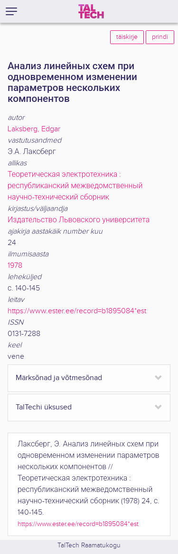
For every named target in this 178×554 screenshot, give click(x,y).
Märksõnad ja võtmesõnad (59, 377)
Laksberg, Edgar (34, 129)
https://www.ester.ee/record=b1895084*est (77, 311)
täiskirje (127, 37)
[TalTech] (91, 11)
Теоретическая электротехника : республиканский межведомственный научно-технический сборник (75, 186)
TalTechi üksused (44, 407)
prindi (160, 37)
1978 (15, 265)
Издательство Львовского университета (79, 220)
